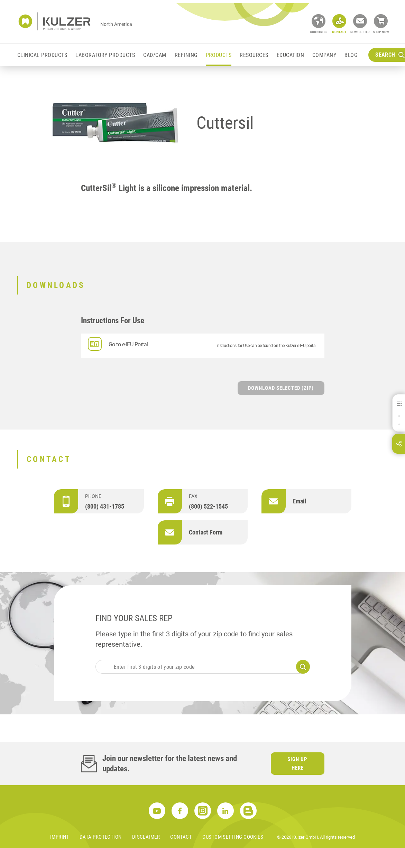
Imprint (59, 837)
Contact (181, 837)
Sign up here (297, 763)
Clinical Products (42, 55)
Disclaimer (146, 837)
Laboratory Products (105, 55)
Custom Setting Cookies (232, 837)
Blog (350, 55)
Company (324, 55)
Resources (254, 55)
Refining (186, 55)
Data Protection (101, 837)
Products (219, 55)
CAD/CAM (154, 55)
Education (290, 55)
